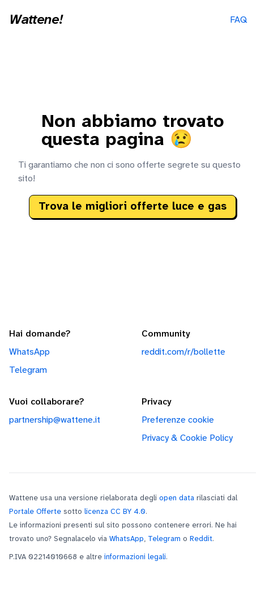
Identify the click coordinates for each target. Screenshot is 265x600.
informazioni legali (135, 557)
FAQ (238, 20)
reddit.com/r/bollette (183, 352)
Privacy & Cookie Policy (187, 438)
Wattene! (35, 20)
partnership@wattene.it (54, 420)
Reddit (201, 539)
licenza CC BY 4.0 (115, 512)
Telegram (28, 370)
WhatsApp (29, 352)
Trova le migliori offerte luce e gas (132, 206)
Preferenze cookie (178, 420)
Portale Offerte (35, 512)
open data (176, 498)
